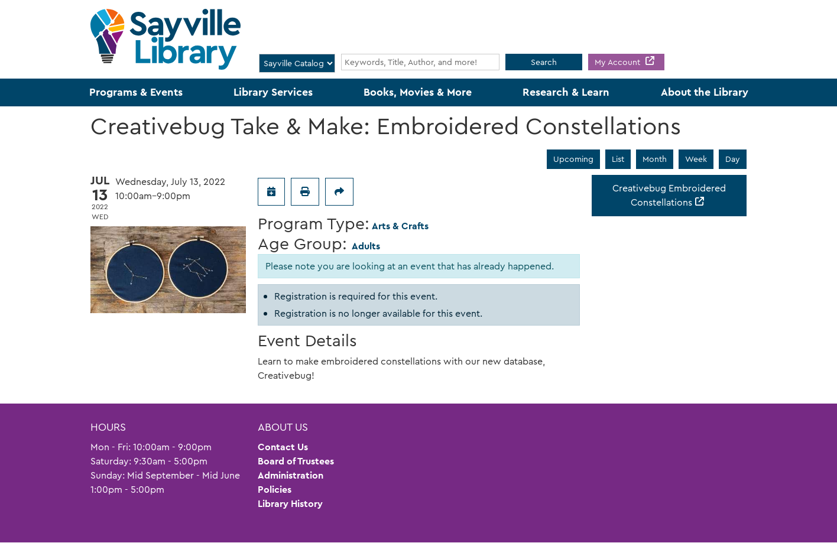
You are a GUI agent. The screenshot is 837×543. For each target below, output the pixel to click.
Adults (366, 246)
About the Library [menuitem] (704, 92)
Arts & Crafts (400, 226)
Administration (290, 475)
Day (732, 159)
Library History (290, 504)
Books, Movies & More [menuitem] (418, 92)
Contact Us (283, 447)
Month (655, 159)
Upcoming (573, 159)
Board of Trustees (296, 461)
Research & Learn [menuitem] (566, 92)
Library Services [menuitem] (273, 92)
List (618, 159)
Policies (274, 489)
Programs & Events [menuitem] (136, 92)
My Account (619, 62)
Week (696, 159)
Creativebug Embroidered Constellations (669, 195)
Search (544, 62)
